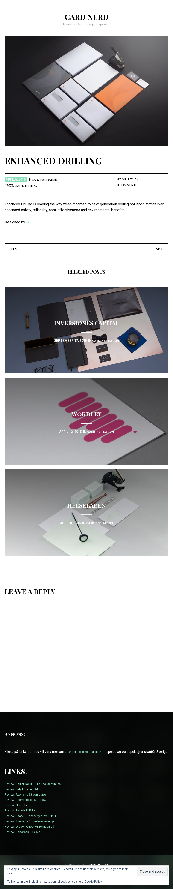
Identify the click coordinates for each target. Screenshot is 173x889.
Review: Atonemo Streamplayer (28, 800)
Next (159, 248)
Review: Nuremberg (19, 810)
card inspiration (46, 179)
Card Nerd (86, 16)
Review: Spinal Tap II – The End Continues (36, 789)
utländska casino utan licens (86, 752)
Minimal (33, 185)
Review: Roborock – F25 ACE (26, 837)
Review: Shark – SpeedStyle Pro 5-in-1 (33, 821)
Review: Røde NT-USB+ (22, 816)
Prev (13, 248)
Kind (29, 222)
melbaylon (131, 179)
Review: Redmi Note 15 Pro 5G (27, 805)
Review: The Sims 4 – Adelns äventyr (32, 827)
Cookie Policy (93, 881)
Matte (20, 185)
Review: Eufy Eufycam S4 (24, 795)
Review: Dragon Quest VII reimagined (32, 832)
